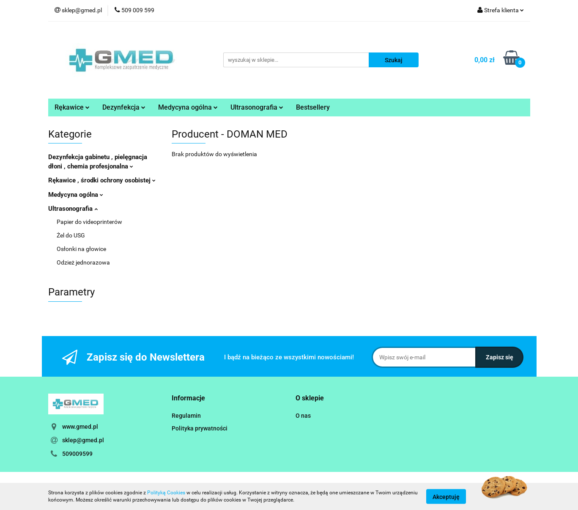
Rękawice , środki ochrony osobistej (102, 180)
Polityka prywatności (199, 428)
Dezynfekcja (123, 107)
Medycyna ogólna (188, 107)
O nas (303, 415)
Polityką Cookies (166, 493)
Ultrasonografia (256, 107)
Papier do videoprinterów (89, 221)
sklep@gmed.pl (83, 440)
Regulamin (186, 415)
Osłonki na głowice (81, 248)
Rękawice (72, 107)
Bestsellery (313, 107)
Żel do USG (71, 235)
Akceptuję (446, 496)
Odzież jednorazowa (83, 262)
